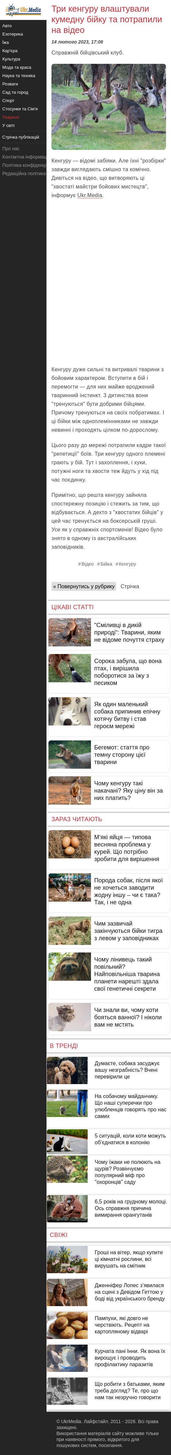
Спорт (8, 100)
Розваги (10, 83)
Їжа (5, 42)
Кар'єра (10, 50)
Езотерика (12, 34)
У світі (8, 125)
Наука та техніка (18, 75)
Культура (11, 58)
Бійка (106, 564)
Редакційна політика (24, 173)
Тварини (10, 117)
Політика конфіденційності (30, 165)
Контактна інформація (26, 157)
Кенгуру (127, 564)
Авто (7, 25)
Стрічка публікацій (20, 137)
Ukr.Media (89, 195)
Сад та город (15, 92)
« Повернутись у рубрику (84, 586)
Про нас (11, 148)
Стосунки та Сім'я (20, 108)
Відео (87, 564)
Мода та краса (16, 67)
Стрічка (130, 586)
